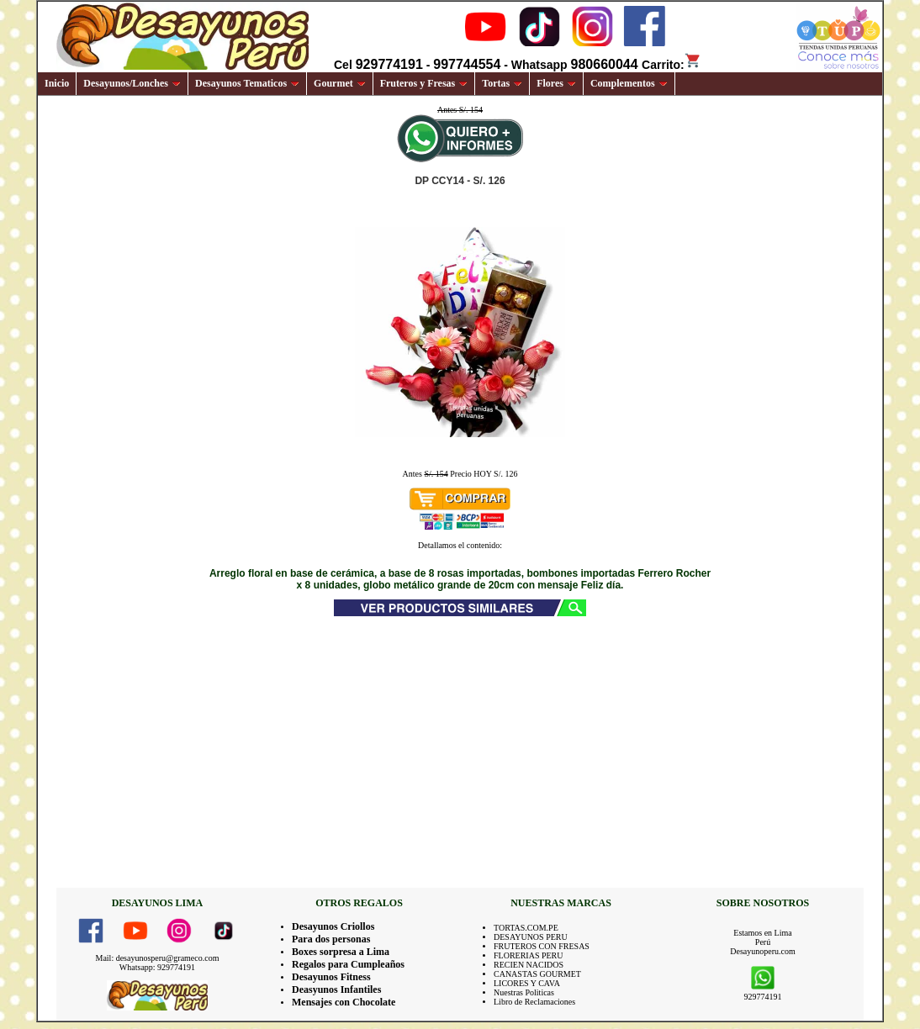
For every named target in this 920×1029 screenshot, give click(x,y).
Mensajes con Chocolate (343, 1002)
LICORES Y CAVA (527, 983)
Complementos (629, 83)
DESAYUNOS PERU (531, 937)
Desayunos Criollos (333, 926)
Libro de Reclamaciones (534, 1001)
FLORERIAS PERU (528, 955)
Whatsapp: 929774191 (157, 967)
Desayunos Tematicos (247, 83)
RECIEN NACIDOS (528, 964)
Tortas (502, 83)
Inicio (57, 83)
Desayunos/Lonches (132, 83)
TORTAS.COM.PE (526, 927)
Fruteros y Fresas (424, 83)
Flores (556, 83)
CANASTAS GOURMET (537, 974)
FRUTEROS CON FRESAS (542, 946)
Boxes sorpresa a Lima (340, 952)
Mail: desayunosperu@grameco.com (157, 958)
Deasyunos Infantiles (336, 989)
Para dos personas (331, 939)
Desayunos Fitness (331, 977)
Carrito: (671, 64)
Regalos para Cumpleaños (348, 964)
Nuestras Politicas (524, 992)
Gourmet (340, 83)
